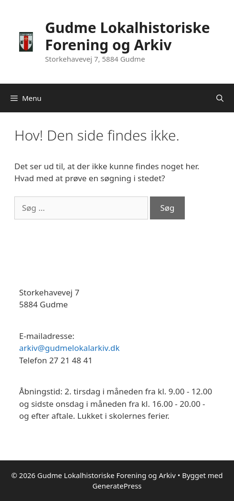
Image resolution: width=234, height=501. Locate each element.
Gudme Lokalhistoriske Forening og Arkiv (127, 36)
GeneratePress (116, 485)
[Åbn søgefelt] (220, 98)
